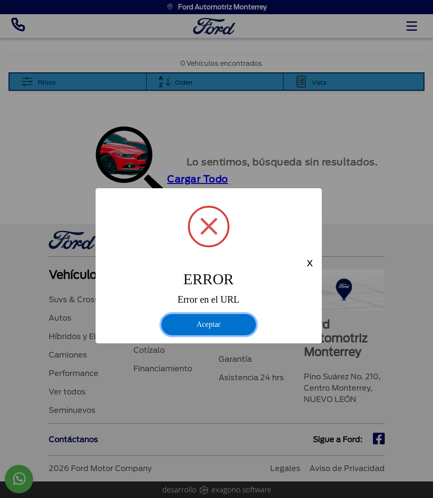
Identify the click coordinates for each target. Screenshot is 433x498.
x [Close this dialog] (309, 264)
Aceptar (208, 324)
